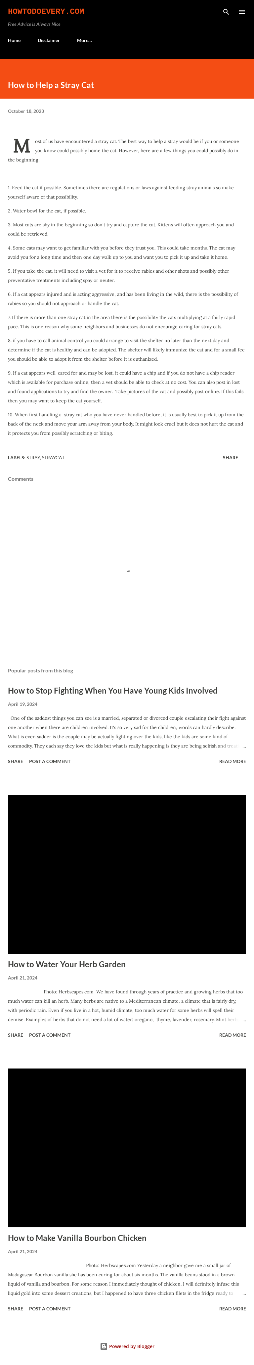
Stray (33, 457)
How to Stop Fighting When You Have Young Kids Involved (113, 690)
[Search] (226, 12)
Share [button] (230, 457)
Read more (232, 761)
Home (14, 40)
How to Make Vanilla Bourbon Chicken (77, 1238)
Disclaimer (49, 40)
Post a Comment (49, 761)
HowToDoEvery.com (46, 11)
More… (84, 40)
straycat (53, 457)
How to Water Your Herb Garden (67, 964)
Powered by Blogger (127, 1346)
